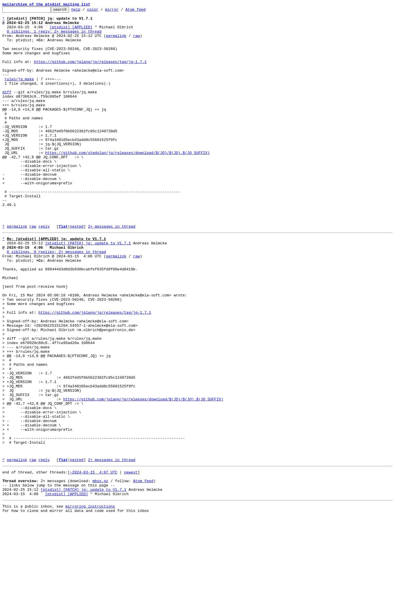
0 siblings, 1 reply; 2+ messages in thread (54, 36)
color (101, 11)
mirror (121, 11)
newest (131, 562)
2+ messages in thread (111, 270)
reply (44, 270)
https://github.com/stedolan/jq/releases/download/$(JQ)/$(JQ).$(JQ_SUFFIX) (127, 182)
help (84, 11)
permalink (116, 41)
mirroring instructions (90, 601)
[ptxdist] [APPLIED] (71, 31)
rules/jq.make (19, 93)
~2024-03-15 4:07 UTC (93, 562)
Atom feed (144, 11)
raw (136, 41)
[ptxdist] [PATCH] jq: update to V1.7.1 (88, 288)
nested (77, 270)
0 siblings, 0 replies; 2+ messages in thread (56, 299)
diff (6, 109)
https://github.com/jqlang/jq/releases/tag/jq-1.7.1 (90, 72)
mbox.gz (100, 572)
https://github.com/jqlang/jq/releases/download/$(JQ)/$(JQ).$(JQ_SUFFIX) (143, 476)
